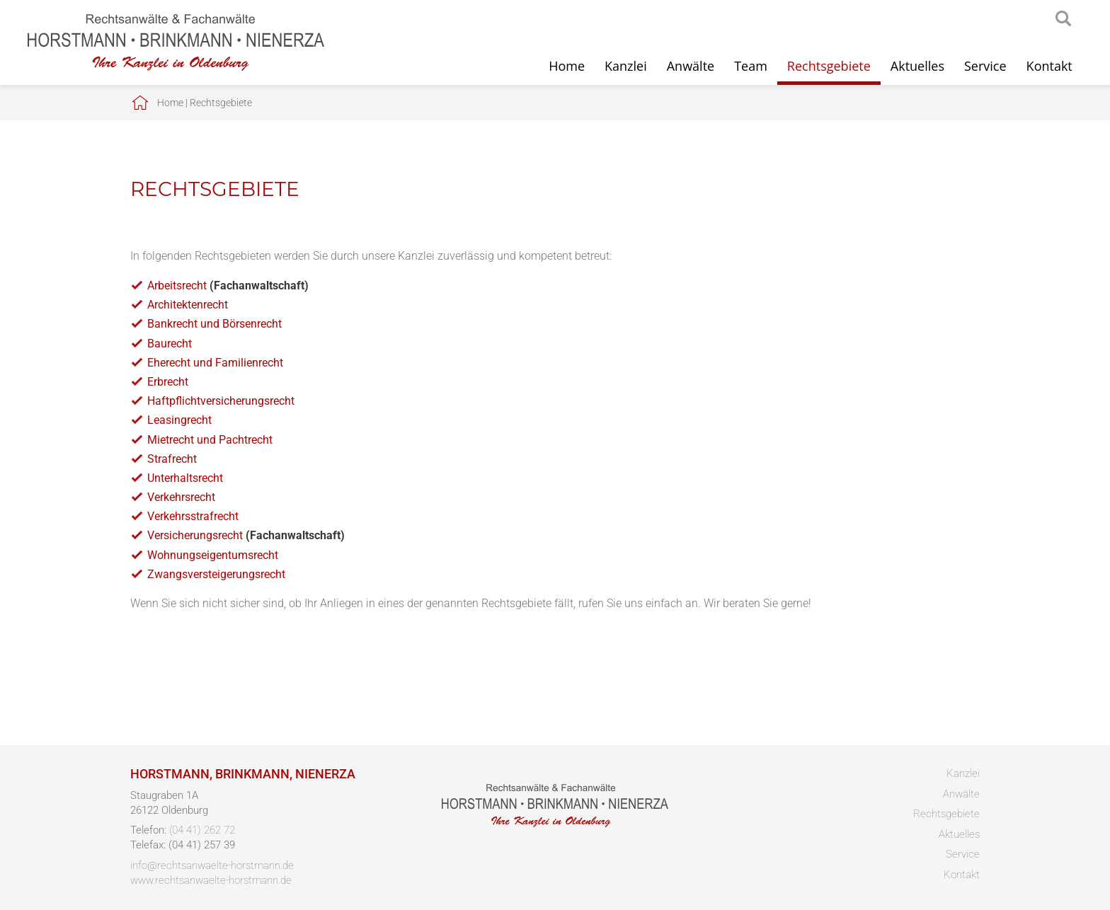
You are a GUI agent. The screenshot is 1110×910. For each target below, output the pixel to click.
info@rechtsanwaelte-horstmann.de (212, 865)
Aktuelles (917, 65)
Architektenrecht (187, 304)
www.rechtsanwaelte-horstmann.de (211, 880)
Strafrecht (172, 459)
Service (985, 65)
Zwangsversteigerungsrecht (216, 574)
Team (750, 65)
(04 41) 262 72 (202, 830)
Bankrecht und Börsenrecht (214, 323)
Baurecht (169, 343)
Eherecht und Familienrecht (215, 362)
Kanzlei (626, 65)
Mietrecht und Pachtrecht (210, 440)
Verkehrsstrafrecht (193, 516)
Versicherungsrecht (195, 535)
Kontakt (1049, 65)
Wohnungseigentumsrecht (212, 555)
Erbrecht (167, 381)
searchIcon (1063, 19)
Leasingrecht (179, 420)
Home (567, 65)
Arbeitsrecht (177, 285)
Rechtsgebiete (829, 65)
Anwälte (690, 65)
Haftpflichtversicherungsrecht (220, 401)
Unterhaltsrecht (185, 478)
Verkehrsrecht (181, 497)
